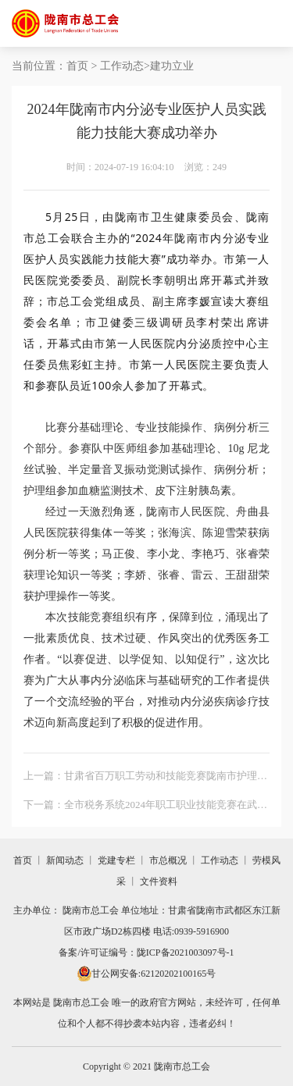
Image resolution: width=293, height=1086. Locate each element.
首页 (77, 66)
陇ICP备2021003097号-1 (185, 952)
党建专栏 (116, 860)
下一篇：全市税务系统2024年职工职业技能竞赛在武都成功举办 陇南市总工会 (145, 807)
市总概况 (168, 860)
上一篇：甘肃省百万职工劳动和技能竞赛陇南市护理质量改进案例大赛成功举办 (145, 778)
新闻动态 (65, 860)
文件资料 (158, 881)
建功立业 (172, 66)
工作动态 (122, 66)
